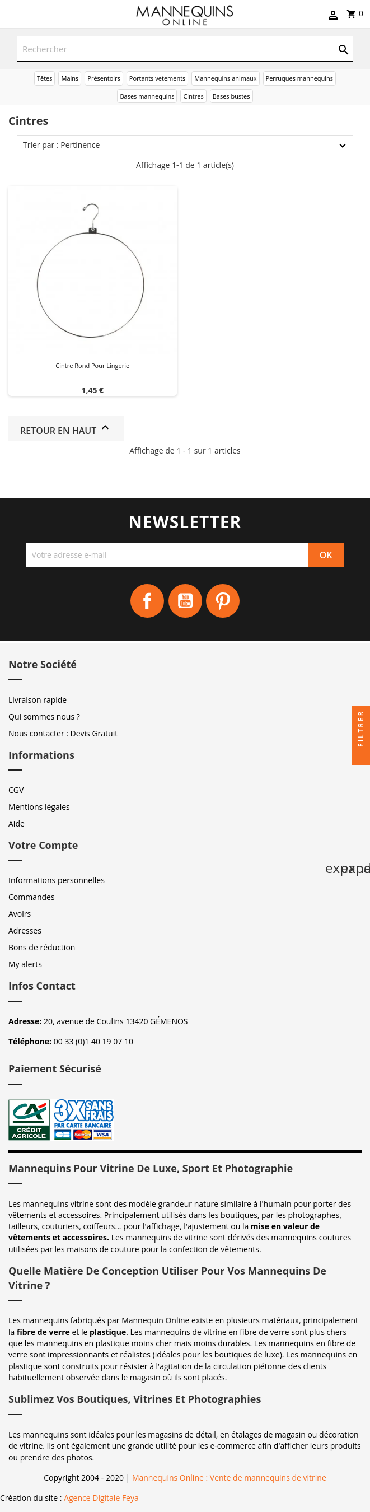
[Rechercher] (185, 49)
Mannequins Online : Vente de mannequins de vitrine (229, 1477)
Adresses (24, 930)
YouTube (185, 601)
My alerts (25, 964)
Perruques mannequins (300, 78)
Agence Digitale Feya (101, 1497)
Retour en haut (66, 429)
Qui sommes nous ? (44, 716)
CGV (16, 790)
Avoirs (19, 913)
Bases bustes (231, 96)
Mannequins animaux (225, 78)
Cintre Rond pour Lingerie (92, 365)
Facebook (147, 601)
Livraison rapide (37, 699)
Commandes (31, 897)
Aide (16, 823)
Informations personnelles (56, 880)
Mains (69, 78)
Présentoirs (103, 78)
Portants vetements (157, 78)
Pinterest (223, 601)
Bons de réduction (41, 947)
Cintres (193, 96)
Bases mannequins (147, 96)
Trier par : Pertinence (61, 144)
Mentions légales (39, 806)
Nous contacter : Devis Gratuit (63, 733)
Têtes (45, 78)
